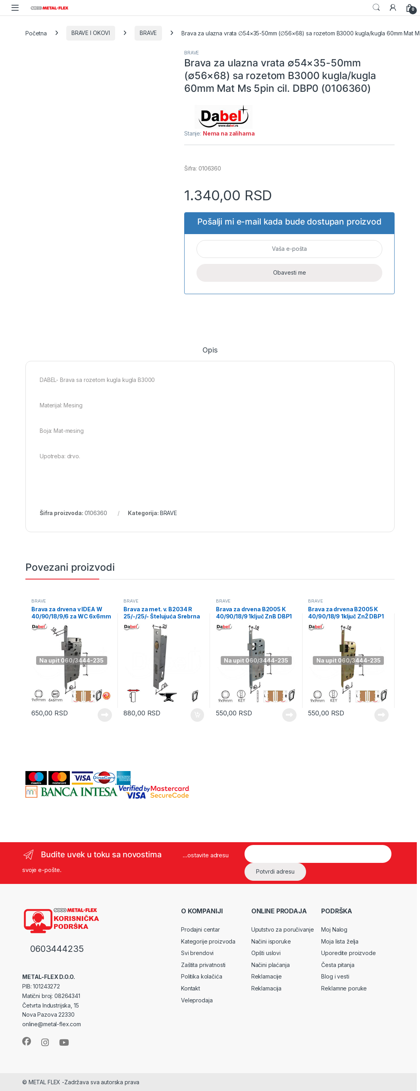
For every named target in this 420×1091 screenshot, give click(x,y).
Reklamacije (266, 976)
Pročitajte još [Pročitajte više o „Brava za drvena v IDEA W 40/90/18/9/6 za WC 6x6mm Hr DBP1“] (105, 715)
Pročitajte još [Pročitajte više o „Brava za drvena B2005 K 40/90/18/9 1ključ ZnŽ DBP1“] (381, 715)
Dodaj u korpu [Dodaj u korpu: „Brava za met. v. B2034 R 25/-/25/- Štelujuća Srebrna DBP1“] (197, 715)
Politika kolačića (201, 976)
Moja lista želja (339, 941)
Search (376, 7)
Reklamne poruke (344, 988)
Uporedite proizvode (348, 953)
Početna (36, 32)
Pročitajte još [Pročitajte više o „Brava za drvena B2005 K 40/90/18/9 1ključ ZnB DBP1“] (289, 715)
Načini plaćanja (270, 964)
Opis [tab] (209, 350)
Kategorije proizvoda (208, 941)
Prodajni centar (200, 929)
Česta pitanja (337, 964)
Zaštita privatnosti (203, 964)
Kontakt (190, 988)
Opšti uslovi (266, 953)
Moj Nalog (334, 929)
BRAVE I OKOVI (90, 32)
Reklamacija (266, 988)
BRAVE (148, 32)
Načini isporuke (271, 941)
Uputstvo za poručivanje (282, 929)
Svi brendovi (197, 953)
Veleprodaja (196, 1000)
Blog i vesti (335, 976)
